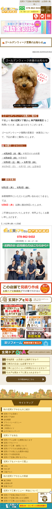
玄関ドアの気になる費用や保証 (16, 451)
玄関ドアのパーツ (11, 443)
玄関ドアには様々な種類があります (18, 440)
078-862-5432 (26, 236)
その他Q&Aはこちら (26, 379)
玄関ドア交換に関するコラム (15, 457)
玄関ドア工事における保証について (18, 501)
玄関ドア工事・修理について (15, 446)
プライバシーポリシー (13, 422)
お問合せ (7, 425)
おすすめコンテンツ (12, 431)
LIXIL (6, 466)
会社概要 (7, 420)
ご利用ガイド (9, 428)
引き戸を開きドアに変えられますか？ (23, 372)
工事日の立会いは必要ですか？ (20, 364)
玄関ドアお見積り (11, 414)
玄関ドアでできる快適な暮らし (16, 449)
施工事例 (7, 480)
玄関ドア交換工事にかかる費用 (16, 498)
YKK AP (7, 469)
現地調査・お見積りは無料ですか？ (22, 359)
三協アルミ (8, 472)
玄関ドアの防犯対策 (12, 454)
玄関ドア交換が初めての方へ (15, 495)
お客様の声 (8, 483)
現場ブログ (8, 486)
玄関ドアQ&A (9, 417)
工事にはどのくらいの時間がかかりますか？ (26, 368)
